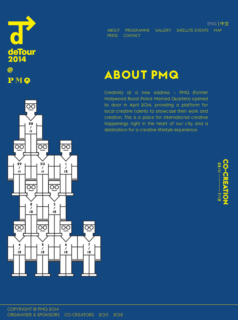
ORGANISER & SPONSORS (33, 315)
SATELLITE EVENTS (193, 30)
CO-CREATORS (79, 315)
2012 (118, 315)
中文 (224, 23)
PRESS (112, 35)
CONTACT (131, 35)
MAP (218, 30)
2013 (103, 315)
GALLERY (163, 30)
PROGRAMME (137, 30)
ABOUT (113, 30)
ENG (212, 23)
